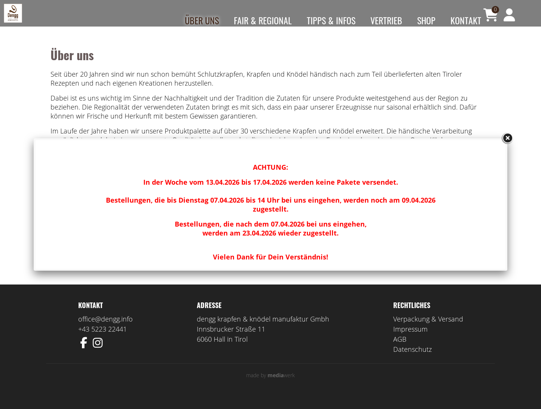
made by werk (270, 386)
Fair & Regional (263, 20)
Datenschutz (412, 360)
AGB (399, 350)
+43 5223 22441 (102, 340)
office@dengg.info (105, 330)
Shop (426, 20)
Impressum (410, 340)
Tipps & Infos (331, 20)
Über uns (202, 20)
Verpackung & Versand (428, 330)
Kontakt (465, 20)
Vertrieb (386, 20)
